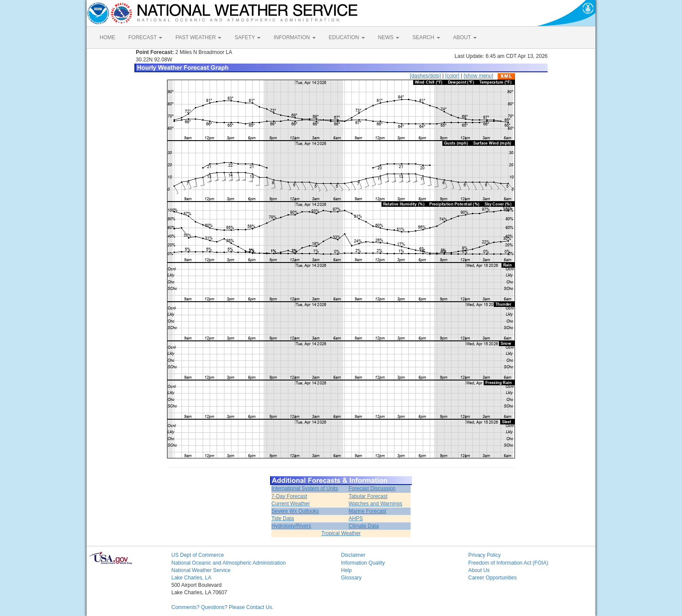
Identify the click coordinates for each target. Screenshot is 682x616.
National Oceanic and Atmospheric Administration (228, 563)
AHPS (355, 518)
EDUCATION (347, 37)
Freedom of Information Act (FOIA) (508, 563)
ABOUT (465, 37)
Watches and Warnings (375, 504)
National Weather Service (201, 570)
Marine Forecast (367, 511)
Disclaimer (353, 555)
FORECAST (145, 37)
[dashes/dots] (425, 76)
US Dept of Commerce (197, 555)
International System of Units (304, 488)
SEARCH (426, 37)
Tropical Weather (341, 533)
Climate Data (363, 526)
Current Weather (290, 504)
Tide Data (282, 518)
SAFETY (247, 37)
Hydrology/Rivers (291, 526)
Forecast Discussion (371, 488)
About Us (479, 570)
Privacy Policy (484, 555)
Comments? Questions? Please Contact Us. (222, 607)
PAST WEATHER (198, 37)
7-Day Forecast (289, 496)
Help (346, 570)
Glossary (351, 578)
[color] (452, 76)
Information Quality (363, 563)
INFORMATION (294, 37)
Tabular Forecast (367, 496)
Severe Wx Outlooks (295, 511)
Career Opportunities (492, 578)
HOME (107, 37)
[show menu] (478, 76)
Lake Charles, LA (191, 578)
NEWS (388, 37)
